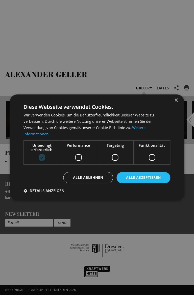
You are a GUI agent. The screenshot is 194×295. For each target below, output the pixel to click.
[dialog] (97, 147)
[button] (43, 190)
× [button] (176, 100)
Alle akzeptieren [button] (143, 177)
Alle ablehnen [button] (88, 177)
